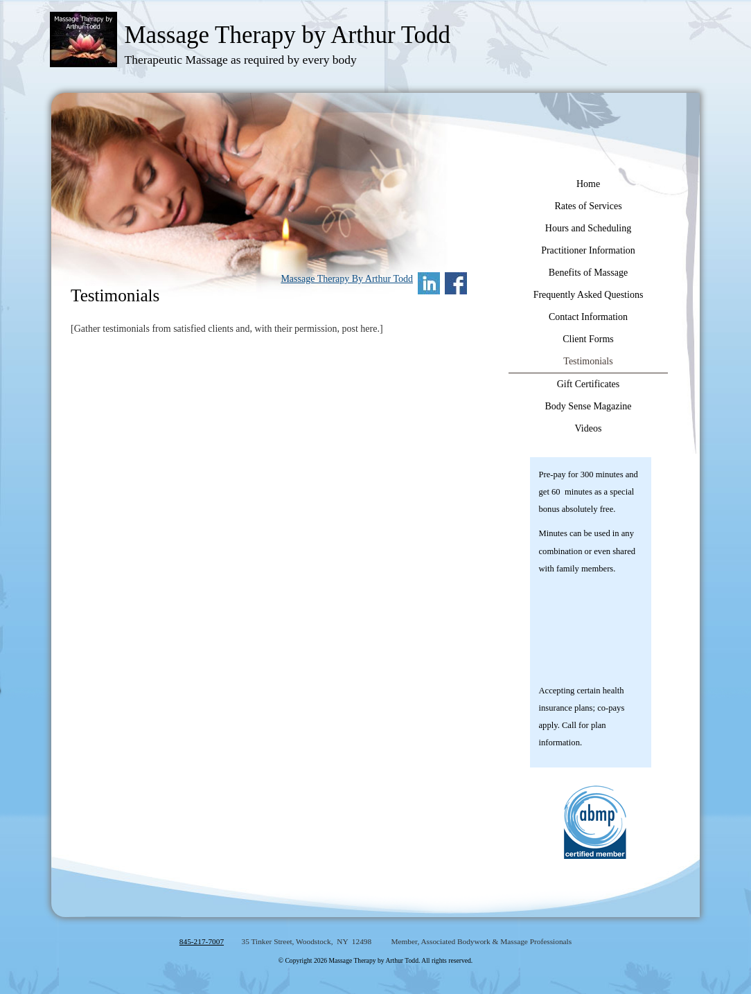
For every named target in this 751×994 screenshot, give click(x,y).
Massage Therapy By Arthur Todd (347, 279)
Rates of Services (587, 206)
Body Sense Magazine (588, 406)
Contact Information (588, 317)
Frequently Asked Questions (588, 295)
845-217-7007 (201, 941)
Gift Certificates (588, 384)
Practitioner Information (588, 250)
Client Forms (588, 339)
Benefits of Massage (588, 272)
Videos (588, 428)
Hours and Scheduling (588, 228)
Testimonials (587, 361)
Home (588, 184)
